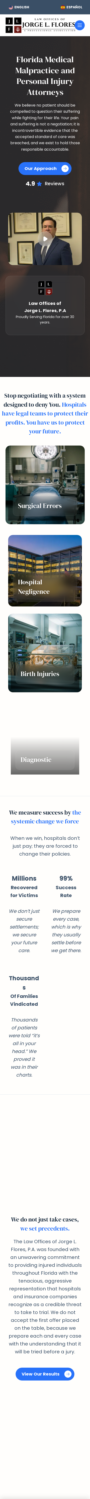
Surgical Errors (40, 505)
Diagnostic (36, 759)
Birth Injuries (40, 673)
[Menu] (80, 25)
